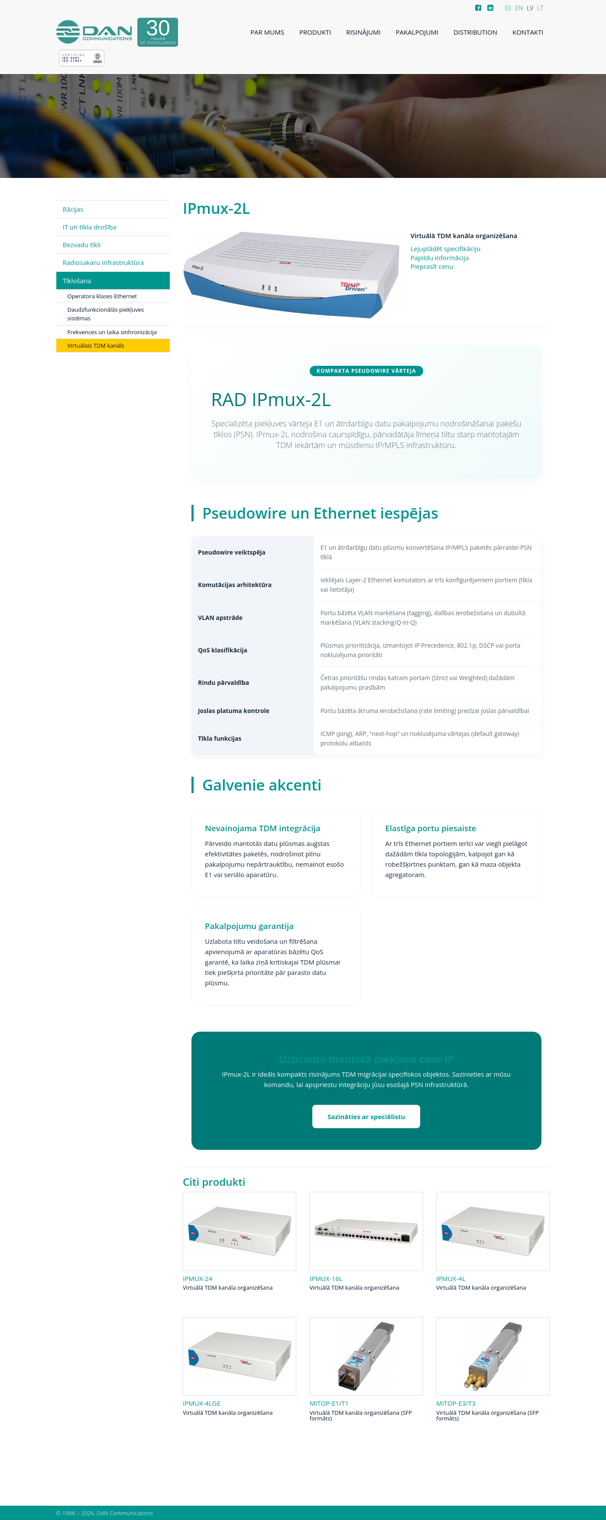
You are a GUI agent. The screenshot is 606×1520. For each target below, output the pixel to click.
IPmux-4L (451, 1278)
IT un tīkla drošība (90, 227)
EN (519, 8)
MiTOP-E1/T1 (329, 1403)
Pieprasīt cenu (431, 266)
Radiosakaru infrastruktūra (103, 262)
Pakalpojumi (417, 32)
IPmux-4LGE (201, 1403)
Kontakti (528, 32)
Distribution (475, 32)
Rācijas (73, 209)
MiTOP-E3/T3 (456, 1403)
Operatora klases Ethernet (102, 296)
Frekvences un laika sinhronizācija (112, 332)
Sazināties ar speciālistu (366, 1116)
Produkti (315, 32)
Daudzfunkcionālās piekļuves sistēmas (106, 314)
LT (540, 8)
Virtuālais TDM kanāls (96, 345)
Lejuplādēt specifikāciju (445, 248)
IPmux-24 (197, 1278)
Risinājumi (363, 32)
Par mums (267, 32)
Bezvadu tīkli (82, 244)
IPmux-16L (325, 1278)
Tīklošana (77, 280)
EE (508, 8)
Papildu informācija (439, 257)
